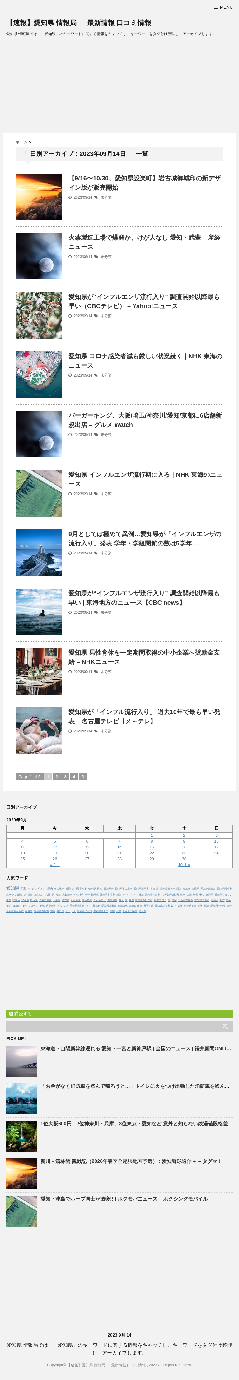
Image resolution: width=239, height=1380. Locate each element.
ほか (24, 905)
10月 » (184, 864)
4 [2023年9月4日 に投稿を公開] (22, 841)
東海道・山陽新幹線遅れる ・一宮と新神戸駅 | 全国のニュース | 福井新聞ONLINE (136, 1048)
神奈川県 (78, 894)
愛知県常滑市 (107, 894)
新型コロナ (160, 900)
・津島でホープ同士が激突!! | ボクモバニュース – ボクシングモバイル (124, 1198)
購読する (20, 1013)
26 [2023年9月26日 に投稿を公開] (55, 859)
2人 (74, 911)
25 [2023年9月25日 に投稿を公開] (22, 859)
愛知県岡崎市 (224, 888)
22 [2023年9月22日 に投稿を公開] (152, 853)
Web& (132, 905)
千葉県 (56, 900)
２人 (65, 905)
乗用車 (28, 911)
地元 (121, 900)
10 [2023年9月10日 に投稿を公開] (216, 841)
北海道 (25, 900)
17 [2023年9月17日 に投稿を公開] (216, 847)
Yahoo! (16, 905)
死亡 (222, 900)
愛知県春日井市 (143, 900)
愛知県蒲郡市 (108, 905)
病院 (112, 911)
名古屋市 (59, 888)
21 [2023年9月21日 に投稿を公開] (119, 853)
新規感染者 (190, 905)
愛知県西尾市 (41, 911)
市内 (88, 905)
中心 (201, 894)
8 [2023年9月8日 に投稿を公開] (152, 841)
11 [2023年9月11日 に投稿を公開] (22, 847)
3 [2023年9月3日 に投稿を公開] (216, 835)
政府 (131, 900)
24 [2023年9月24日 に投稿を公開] (216, 853)
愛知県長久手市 (15, 911)
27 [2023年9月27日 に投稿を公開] (87, 859)
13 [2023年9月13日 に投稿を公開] (87, 847)
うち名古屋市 (185, 900)
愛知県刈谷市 (162, 905)
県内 (50, 888)
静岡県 (209, 894)
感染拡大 (39, 894)
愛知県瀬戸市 (77, 905)
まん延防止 (99, 900)
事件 (87, 894)
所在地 (96, 905)
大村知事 (67, 894)
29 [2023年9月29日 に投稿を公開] (152, 859)
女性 (47, 894)
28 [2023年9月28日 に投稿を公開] (119, 859)
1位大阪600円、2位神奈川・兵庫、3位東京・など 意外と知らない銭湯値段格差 (134, 1123)
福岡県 (95, 894)
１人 (67, 911)
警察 (30, 894)
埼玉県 (34, 900)
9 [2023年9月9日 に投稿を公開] (184, 841)
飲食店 (16, 900)
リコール (33, 905)
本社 (152, 888)
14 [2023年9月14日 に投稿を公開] (119, 847)
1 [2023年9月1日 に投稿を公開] (152, 835)
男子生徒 (148, 905)
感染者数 (51, 905)
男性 (99, 888)
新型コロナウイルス (33, 888)
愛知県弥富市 (201, 900)
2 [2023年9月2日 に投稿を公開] (184, 835)
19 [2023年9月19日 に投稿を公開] (55, 853)
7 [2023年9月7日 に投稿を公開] (119, 841)
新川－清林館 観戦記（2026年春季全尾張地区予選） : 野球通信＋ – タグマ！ (131, 1161)
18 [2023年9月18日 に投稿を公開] (22, 853)
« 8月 (55, 864)
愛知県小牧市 (217, 905)
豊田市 (60, 911)
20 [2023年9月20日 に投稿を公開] (87, 853)
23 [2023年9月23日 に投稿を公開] (184, 853)
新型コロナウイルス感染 (130, 894)
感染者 (186, 888)
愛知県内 (109, 888)
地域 (42, 905)
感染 (68, 888)
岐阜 (139, 905)
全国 (189, 894)
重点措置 (87, 900)
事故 (200, 905)
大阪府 (18, 894)
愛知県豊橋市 (167, 888)
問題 (52, 911)
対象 (58, 894)
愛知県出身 (221, 894)
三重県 (195, 888)
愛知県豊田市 (141, 888)
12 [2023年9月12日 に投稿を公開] (55, 847)
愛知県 (12, 887)
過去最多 (112, 900)
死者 (206, 905)
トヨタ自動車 (129, 911)
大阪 (180, 905)
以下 (173, 905)
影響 (195, 894)
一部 (118, 911)
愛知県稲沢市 (100, 911)
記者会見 (76, 900)
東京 (182, 894)
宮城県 (142, 911)
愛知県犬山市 (84, 911)
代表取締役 (45, 900)
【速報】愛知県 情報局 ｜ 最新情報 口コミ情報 (78, 23)
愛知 (178, 888)
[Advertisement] (119, 86)
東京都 (10, 894)
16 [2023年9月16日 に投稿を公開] (184, 847)
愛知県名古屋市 (123, 888)
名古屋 (65, 900)
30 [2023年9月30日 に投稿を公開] (184, 859)
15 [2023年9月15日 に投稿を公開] (152, 847)
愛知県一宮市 (152, 894)
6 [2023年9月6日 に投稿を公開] (87, 841)
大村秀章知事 (79, 888)
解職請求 (123, 905)
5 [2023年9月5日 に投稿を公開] (55, 841)
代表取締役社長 (170, 894)
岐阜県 (92, 888)
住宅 (174, 900)
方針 (229, 905)
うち (59, 905)
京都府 (214, 900)
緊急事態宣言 (208, 888)
